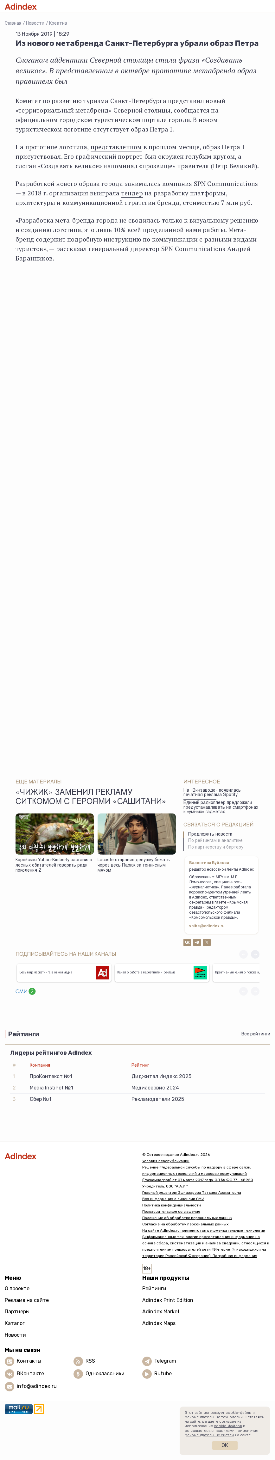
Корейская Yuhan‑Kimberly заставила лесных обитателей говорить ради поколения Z (54, 865)
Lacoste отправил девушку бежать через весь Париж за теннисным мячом (134, 865)
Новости (35, 23)
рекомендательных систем (209, 1435)
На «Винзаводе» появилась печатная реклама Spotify (212, 793)
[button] (255, 954)
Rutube (163, 1374)
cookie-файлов (228, 1426)
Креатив (58, 23)
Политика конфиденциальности (171, 1205)
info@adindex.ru (37, 1386)
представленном (116, 147)
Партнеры (17, 1312)
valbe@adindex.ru (207, 926)
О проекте (17, 1288)
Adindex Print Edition (167, 1300)
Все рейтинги (255, 1034)
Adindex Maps (159, 1323)
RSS (90, 1361)
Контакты (29, 1361)
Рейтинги (154, 1288)
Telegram (165, 1361)
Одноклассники (105, 1374)
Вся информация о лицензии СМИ (173, 1199)
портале (154, 119)
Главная (13, 23)
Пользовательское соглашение (171, 1211)
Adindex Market (161, 1312)
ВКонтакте (30, 1374)
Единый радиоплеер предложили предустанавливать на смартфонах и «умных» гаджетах (220, 807)
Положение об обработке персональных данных (187, 1218)
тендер (132, 193)
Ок (224, 1445)
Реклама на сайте (27, 1300)
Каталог (15, 1323)
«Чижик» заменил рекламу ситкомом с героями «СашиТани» (91, 797)
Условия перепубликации (165, 1161)
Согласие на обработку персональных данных (185, 1224)
